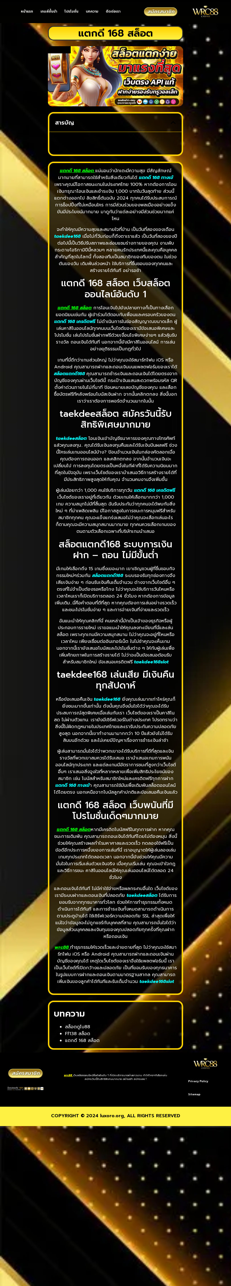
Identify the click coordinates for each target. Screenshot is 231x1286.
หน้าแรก (27, 11)
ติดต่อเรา (113, 11)
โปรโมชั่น (71, 11)
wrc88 (68, 1069)
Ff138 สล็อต (77, 1033)
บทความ (92, 11)
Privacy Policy (198, 1081)
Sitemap (217, 1081)
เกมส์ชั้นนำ (48, 11)
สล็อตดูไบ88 (77, 1026)
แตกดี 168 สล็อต (77, 170)
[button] (173, 122)
